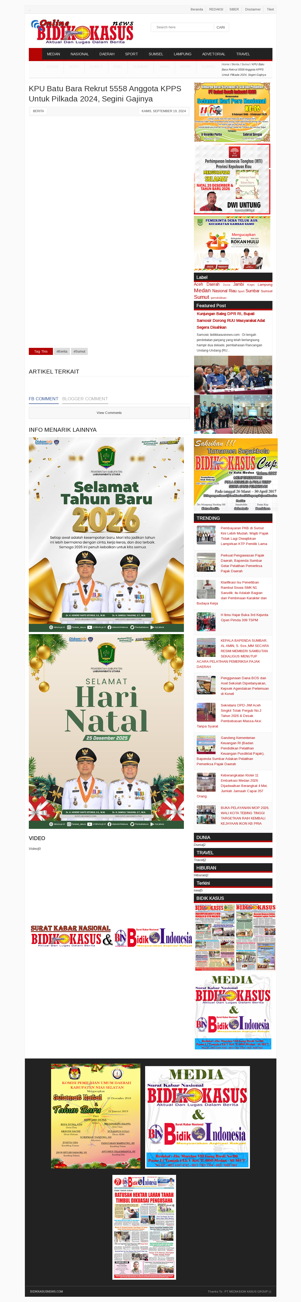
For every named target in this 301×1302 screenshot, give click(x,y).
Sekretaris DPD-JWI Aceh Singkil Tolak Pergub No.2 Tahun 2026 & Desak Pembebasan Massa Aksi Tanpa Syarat (229, 715)
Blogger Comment (85, 398)
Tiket (270, 9)
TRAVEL (243, 54)
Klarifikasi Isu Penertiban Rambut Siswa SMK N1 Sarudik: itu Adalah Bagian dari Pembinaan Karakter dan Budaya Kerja (232, 592)
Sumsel (209, 66)
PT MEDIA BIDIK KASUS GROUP (246, 1291)
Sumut (96, 66)
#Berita (62, 351)
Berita (38, 111)
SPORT (131, 54)
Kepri (185, 66)
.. (29, 9)
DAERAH (107, 54)
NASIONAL (80, 54)
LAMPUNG (182, 54)
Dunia (226, 284)
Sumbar (140, 66)
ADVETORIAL (213, 54)
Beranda (197, 9)
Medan (202, 290)
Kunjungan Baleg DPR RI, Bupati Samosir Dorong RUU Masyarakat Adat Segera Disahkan (231, 320)
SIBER (234, 9)
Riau (118, 66)
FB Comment (44, 398)
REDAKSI (216, 9)
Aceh (74, 66)
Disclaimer (253, 9)
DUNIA (52, 66)
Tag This (41, 351)
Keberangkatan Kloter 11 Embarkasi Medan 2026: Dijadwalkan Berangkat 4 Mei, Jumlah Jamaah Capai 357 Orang (232, 785)
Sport (241, 291)
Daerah (213, 284)
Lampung (265, 285)
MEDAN (53, 54)
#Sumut (79, 351)
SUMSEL (156, 54)
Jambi (164, 66)
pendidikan (219, 297)
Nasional (219, 291)
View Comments (109, 413)
